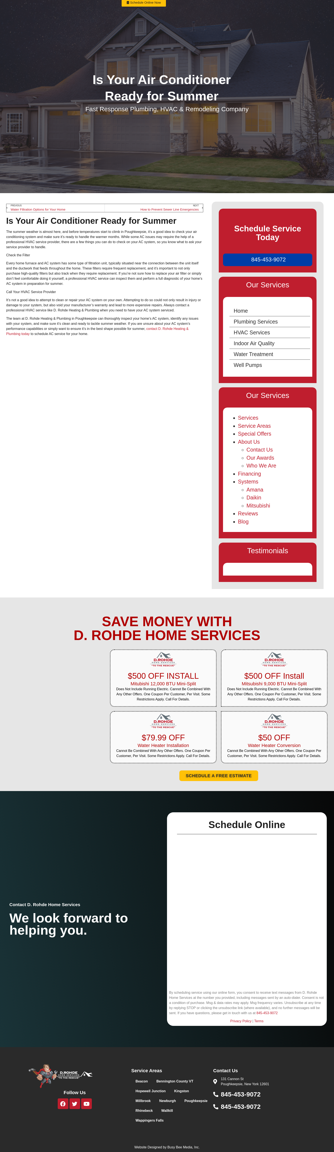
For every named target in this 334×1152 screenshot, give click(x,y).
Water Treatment (253, 354)
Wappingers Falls (149, 1120)
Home (241, 311)
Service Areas (254, 426)
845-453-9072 (268, 259)
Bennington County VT (174, 1081)
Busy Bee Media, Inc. (183, 1147)
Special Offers (254, 434)
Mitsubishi (258, 506)
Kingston (181, 1091)
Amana (254, 490)
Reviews (248, 513)
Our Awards (260, 458)
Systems (248, 482)
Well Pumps (248, 365)
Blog (243, 522)
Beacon (141, 1081)
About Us (249, 442)
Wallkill (167, 1110)
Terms (258, 1021)
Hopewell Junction (150, 1091)
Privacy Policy (241, 1021)
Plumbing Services (256, 322)
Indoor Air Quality (254, 343)
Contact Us (259, 450)
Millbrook (143, 1101)
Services (248, 418)
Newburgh (167, 1101)
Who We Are (261, 466)
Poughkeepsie (195, 1101)
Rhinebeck (144, 1110)
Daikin (253, 497)
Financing (249, 474)
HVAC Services (252, 332)
